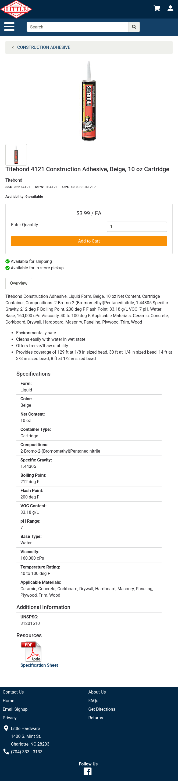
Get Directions (101, 709)
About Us (97, 692)
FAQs (93, 700)
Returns (95, 717)
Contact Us (13, 692)
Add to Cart (89, 241)
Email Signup (15, 709)
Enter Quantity (24, 224)
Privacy (10, 717)
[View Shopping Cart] (157, 9)
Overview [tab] (18, 283)
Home (8, 700)
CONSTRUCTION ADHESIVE (43, 47)
